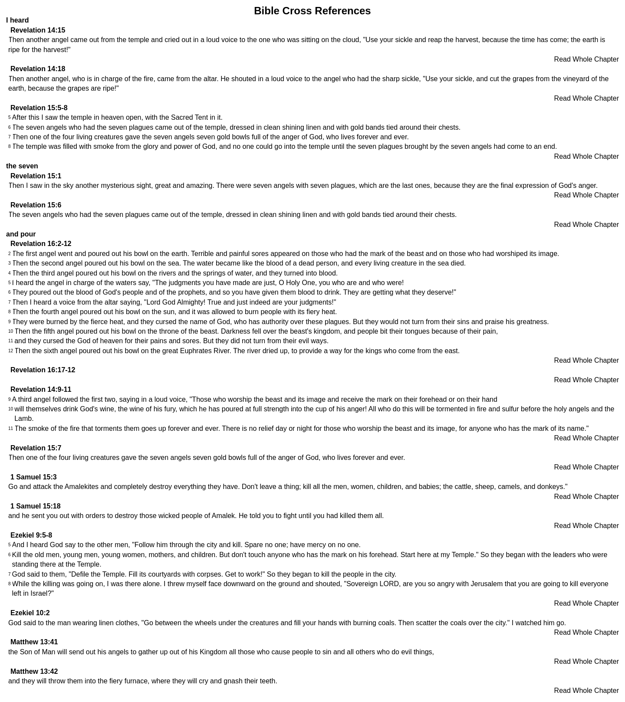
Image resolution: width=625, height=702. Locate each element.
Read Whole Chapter (586, 59)
